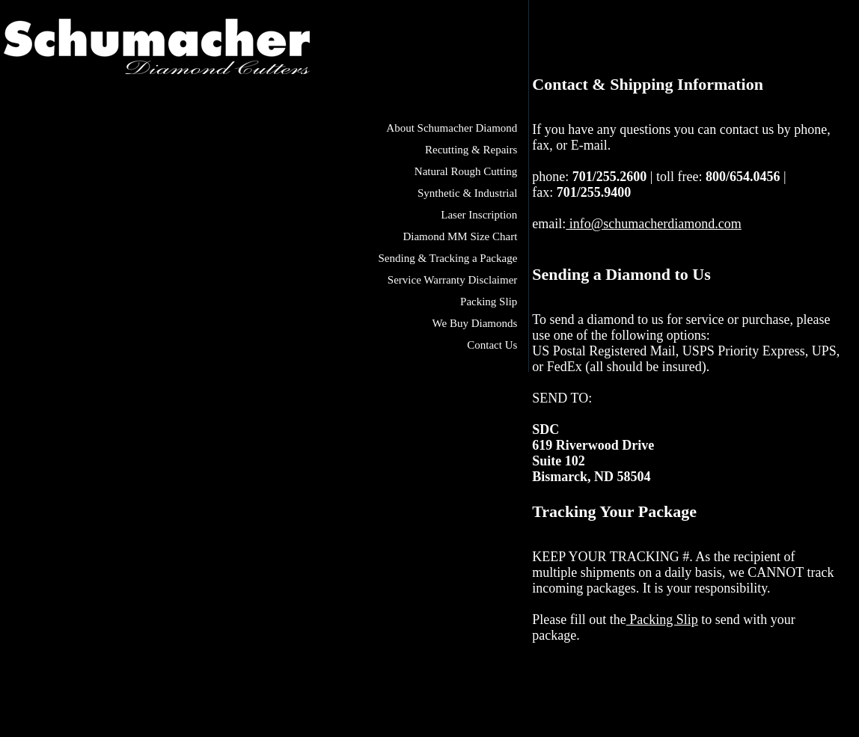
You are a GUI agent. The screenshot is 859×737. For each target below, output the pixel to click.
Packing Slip (488, 302)
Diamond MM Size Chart (460, 236)
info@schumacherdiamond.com (654, 223)
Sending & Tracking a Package (448, 258)
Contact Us (492, 345)
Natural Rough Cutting (466, 171)
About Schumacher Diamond (451, 128)
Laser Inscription (479, 215)
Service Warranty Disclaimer (452, 280)
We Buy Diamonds (475, 323)
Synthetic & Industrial (467, 193)
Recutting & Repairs (471, 150)
